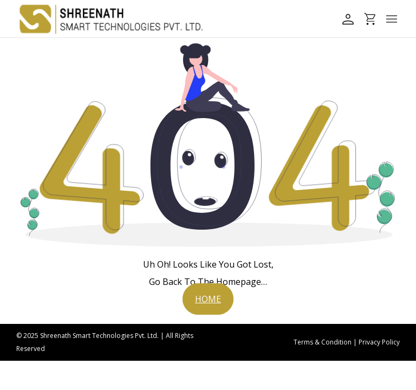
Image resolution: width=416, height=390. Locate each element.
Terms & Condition (323, 342)
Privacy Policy (379, 342)
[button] (208, 299)
